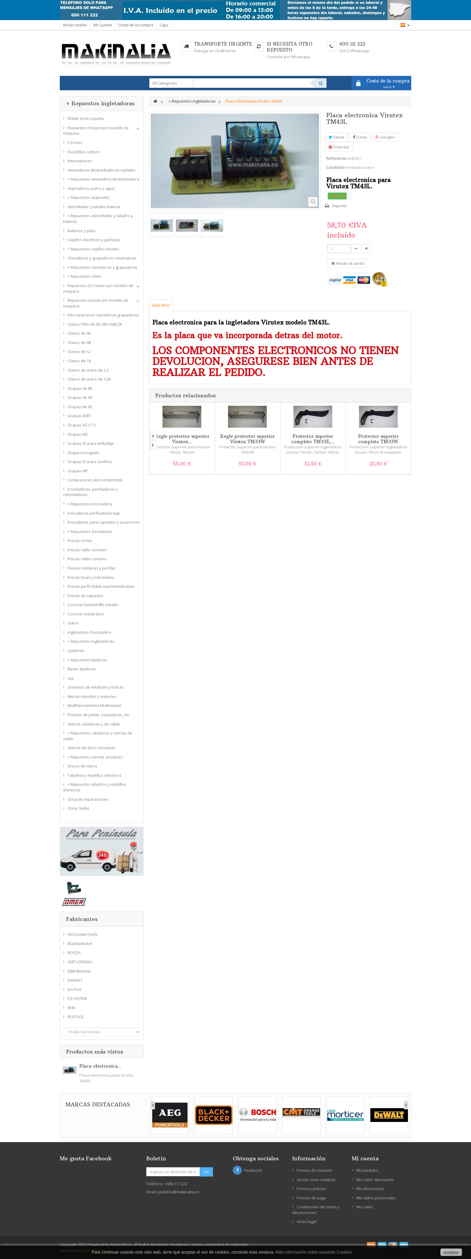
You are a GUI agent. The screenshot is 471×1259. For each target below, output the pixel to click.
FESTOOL (76, 1016)
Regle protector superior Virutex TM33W (247, 438)
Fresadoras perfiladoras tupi (94, 513)
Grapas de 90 (80, 397)
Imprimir (339, 205)
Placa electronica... (100, 1066)
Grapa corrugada (83, 452)
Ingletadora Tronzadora (89, 632)
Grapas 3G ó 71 (82, 425)
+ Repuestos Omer (85, 276)
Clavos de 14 (79, 360)
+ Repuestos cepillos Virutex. (94, 249)
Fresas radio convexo (87, 558)
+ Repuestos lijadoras (87, 659)
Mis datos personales (376, 1198)
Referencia (336, 158)
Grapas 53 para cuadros (90, 461)
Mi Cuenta (102, 25)
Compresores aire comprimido (95, 480)
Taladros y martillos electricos (95, 775)
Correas (75, 142)
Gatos (73, 623)
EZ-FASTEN (77, 998)
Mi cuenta (365, 1158)
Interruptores (80, 160)
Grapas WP (78, 471)
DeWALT (75, 980)
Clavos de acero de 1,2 (88, 370)
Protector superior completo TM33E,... (312, 438)
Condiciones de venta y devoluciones (315, 1209)
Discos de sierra (82, 766)
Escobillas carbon (83, 151)
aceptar (451, 1252)
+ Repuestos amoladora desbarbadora (103, 179)
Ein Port (74, 989)
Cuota (360, 137)
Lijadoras (76, 650)
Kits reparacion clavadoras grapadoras (103, 315)
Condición (335, 167)
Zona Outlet (78, 808)
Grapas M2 (78, 434)
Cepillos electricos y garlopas (94, 239)
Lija (71, 678)
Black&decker (80, 943)
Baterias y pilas (82, 230)
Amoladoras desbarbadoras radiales (101, 170)
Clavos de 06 (79, 333)
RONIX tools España (86, 118)
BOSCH (74, 952)
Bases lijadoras (82, 668)
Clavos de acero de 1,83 (89, 379)
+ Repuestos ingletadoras (91, 641)
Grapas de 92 (80, 406)
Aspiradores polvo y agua (91, 188)
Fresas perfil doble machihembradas (101, 586)
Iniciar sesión (75, 25)
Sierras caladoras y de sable (94, 724)
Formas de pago (311, 1198)
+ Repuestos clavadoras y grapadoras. (103, 267)
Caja (164, 25)
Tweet (336, 137)
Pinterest (339, 147)
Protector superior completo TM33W (378, 438)
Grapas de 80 (80, 388)
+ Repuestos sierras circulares (95, 757)
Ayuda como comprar (316, 1179)
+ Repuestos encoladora (90, 504)
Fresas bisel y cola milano (91, 577)
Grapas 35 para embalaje (91, 443)
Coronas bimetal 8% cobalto (93, 604)
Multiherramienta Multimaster (95, 705)
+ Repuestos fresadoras (90, 531)
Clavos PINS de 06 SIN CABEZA (95, 324)
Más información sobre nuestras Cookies (314, 1252)
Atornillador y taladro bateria (94, 206)
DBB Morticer (79, 971)
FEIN (71, 1007)
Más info (161, 305)
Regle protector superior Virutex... (182, 438)
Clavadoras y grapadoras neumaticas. (102, 258)
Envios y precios (311, 1188)
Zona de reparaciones (88, 799)
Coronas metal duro (86, 614)
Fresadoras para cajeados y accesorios (104, 522)
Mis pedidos (367, 1170)
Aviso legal (306, 1221)
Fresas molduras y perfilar (92, 568)
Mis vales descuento (375, 1179)
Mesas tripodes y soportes (92, 696)
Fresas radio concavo (87, 549)
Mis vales (364, 1207)
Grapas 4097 (79, 415)
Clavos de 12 (79, 351)
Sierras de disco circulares (92, 747)
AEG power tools (83, 934)
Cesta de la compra (135, 25)
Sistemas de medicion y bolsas (96, 687)
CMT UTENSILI (80, 961)
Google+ (385, 137)
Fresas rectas (80, 540)
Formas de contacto (315, 1170)
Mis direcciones (370, 1188)
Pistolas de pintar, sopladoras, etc (98, 714)
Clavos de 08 (79, 342)
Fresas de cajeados (85, 595)
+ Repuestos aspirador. (89, 197)
